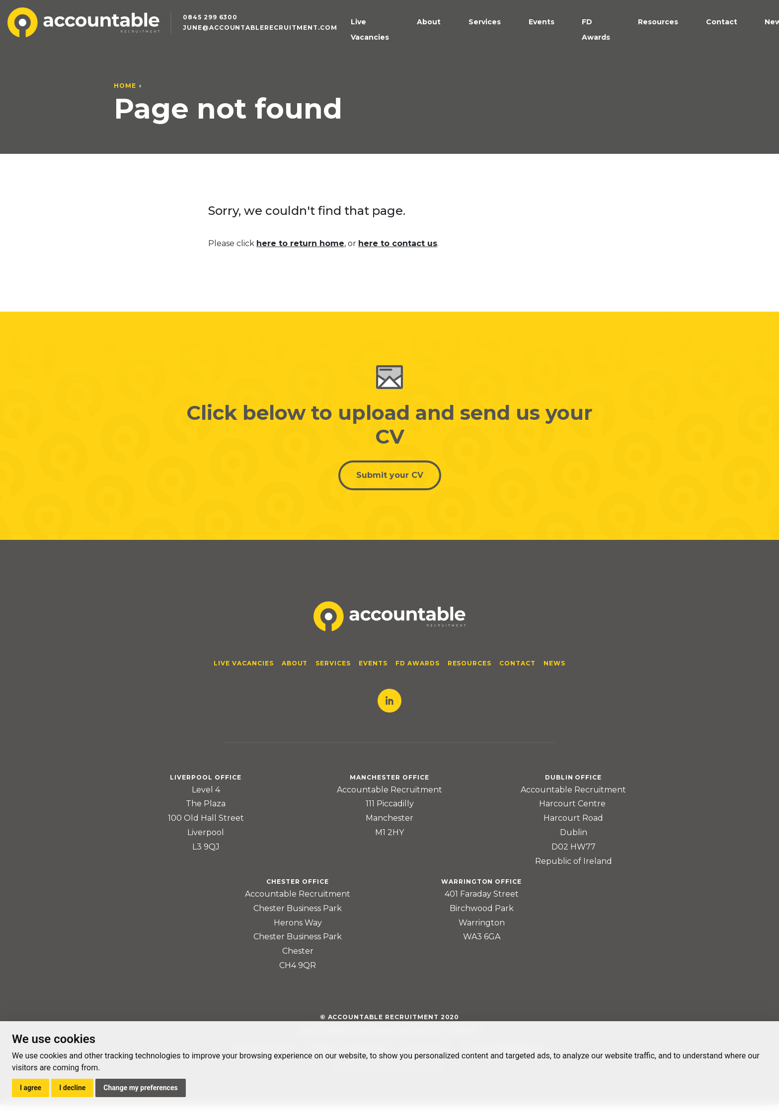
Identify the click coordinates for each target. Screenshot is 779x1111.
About (506, 36)
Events (577, 36)
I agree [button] (30, 1088)
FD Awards (617, 36)
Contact (707, 36)
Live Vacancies (459, 36)
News (740, 36)
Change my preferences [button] (140, 1088)
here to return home (300, 243)
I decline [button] (72, 1088)
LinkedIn (389, 707)
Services (541, 36)
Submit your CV (389, 479)
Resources (664, 36)
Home (125, 85)
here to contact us (397, 243)
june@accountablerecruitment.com (277, 45)
